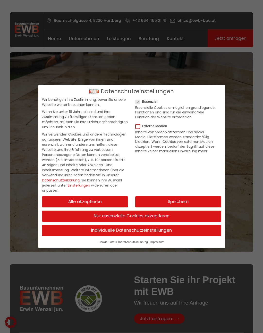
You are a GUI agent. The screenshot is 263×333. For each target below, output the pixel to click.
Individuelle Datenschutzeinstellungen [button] (131, 230)
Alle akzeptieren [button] (85, 202)
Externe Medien (152, 126)
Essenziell (148, 101)
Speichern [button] (178, 202)
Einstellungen (79, 185)
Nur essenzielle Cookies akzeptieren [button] (132, 216)
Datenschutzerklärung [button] (133, 242)
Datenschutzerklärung (61, 180)
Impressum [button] (157, 242)
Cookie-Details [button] (108, 242)
